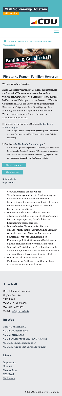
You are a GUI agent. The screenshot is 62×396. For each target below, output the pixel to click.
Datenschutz (9, 178)
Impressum (8, 182)
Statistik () (25, 144)
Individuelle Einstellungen (29, 144)
